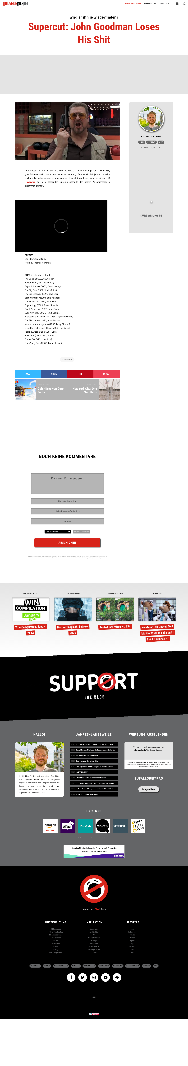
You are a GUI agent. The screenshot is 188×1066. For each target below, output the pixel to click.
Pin (80, 374)
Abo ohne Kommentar (81, 532)
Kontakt (76, 966)
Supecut (151, 142)
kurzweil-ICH (94, 946)
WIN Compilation (55, 952)
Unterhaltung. (133, 4)
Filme (55, 940)
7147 (97, 909)
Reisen (132, 938)
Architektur (94, 932)
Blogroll (35, 966)
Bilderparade (56, 929)
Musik (132, 935)
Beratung (118, 966)
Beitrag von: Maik (151, 137)
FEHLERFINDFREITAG (115, 594)
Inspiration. (150, 4)
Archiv (47, 966)
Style (132, 943)
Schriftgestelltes (94, 949)
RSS (156, 966)
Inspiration (94, 922)
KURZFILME (157, 594)
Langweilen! (149, 789)
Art (94, 935)
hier (45, 558)
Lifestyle (132, 922)
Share (54, 374)
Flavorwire (30, 182)
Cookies (146, 966)
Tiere (132, 949)
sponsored (104, 966)
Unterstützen (61, 966)
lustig (55, 949)
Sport (132, 940)
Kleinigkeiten (55, 938)
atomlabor (68, 359)
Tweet (28, 374)
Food (132, 929)
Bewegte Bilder (94, 938)
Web (132, 952)
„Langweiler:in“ (140, 750)
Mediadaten (89, 966)
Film (142, 142)
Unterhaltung (55, 922)
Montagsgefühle (55, 935)
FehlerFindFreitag (56, 932)
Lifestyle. (164, 4)
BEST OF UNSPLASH (73, 594)
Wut (161, 142)
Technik (132, 946)
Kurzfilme (56, 943)
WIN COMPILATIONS (30, 594)
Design (94, 940)
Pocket (106, 374)
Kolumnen (132, 932)
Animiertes (94, 929)
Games (55, 946)
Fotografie (94, 943)
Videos (94, 952)
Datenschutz (132, 966)
